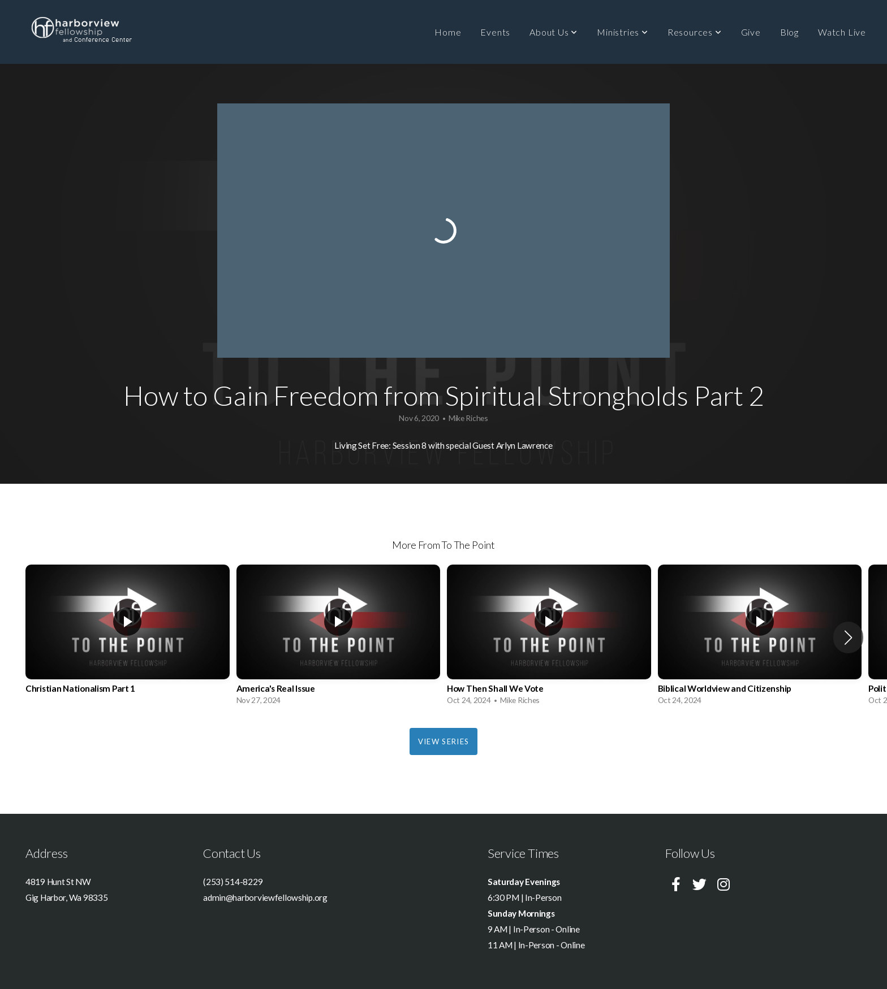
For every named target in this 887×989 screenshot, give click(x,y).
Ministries (622, 32)
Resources (695, 32)
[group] (127, 638)
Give (751, 32)
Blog (789, 32)
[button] (848, 637)
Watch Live (842, 32)
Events (495, 32)
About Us (553, 32)
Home (447, 32)
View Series (443, 741)
